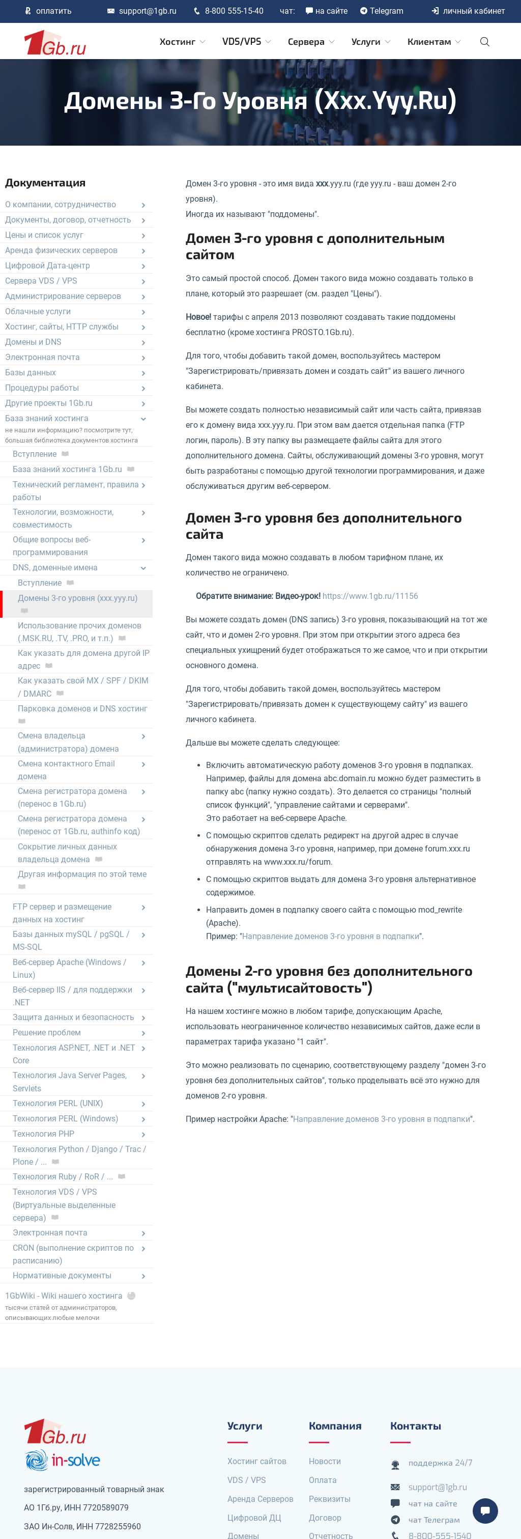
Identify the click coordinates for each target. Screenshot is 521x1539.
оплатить (48, 11)
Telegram (381, 11)
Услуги (372, 42)
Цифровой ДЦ (254, 1518)
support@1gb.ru (142, 11)
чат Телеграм (434, 1520)
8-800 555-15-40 (228, 11)
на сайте (326, 11)
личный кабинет (468, 11)
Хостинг (183, 42)
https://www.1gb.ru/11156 (370, 596)
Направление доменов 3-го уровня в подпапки (330, 936)
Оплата (323, 1480)
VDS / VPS (246, 1480)
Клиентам (435, 42)
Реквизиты (330, 1499)
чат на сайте (433, 1503)
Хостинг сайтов (256, 1461)
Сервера (312, 42)
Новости (325, 1461)
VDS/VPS (247, 42)
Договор (325, 1518)
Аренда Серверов (260, 1499)
